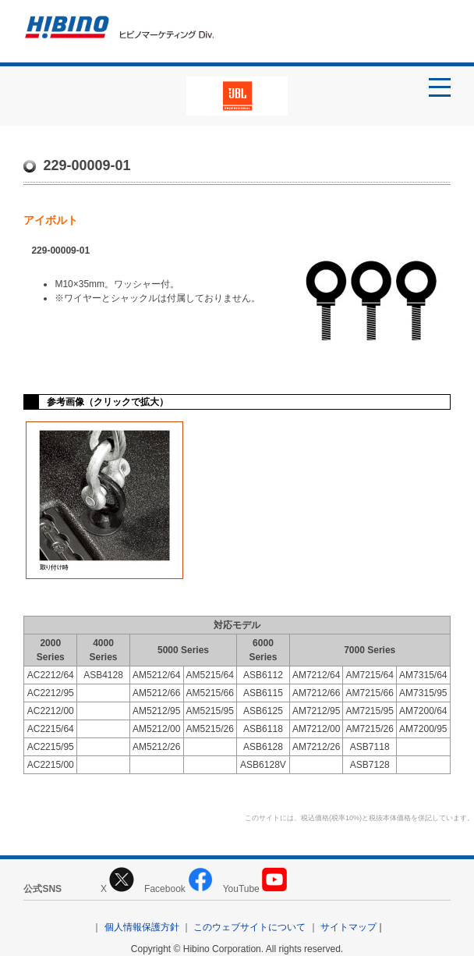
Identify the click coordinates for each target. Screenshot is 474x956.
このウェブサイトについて (249, 927)
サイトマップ (348, 927)
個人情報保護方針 (141, 927)
